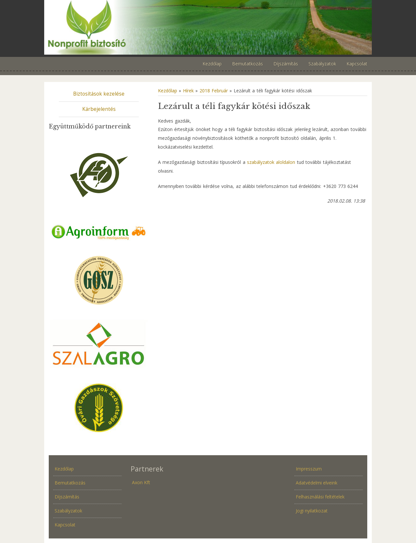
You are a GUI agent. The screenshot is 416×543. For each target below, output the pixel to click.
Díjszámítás (67, 497)
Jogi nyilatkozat (312, 511)
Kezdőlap (167, 90)
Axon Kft (141, 482)
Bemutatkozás (70, 483)
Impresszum (309, 469)
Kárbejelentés (99, 109)
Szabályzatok (68, 511)
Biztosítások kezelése (98, 93)
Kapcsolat (65, 525)
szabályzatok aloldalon (271, 162)
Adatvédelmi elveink (316, 483)
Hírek (188, 90)
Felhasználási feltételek (320, 497)
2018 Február (214, 90)
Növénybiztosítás (208, 27)
